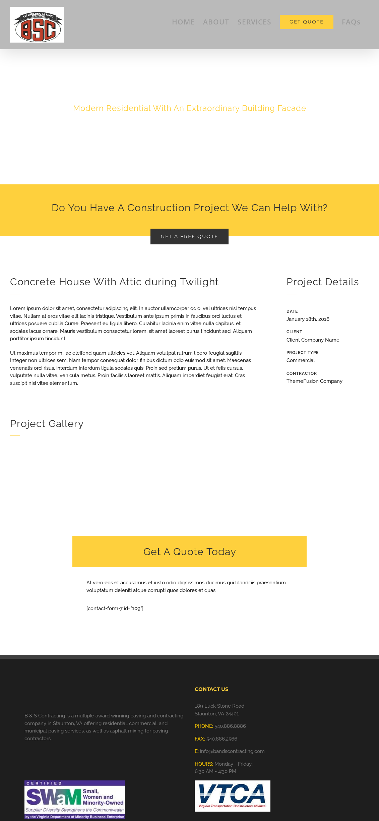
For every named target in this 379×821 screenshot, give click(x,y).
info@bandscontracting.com (232, 751)
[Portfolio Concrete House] (189, 92)
